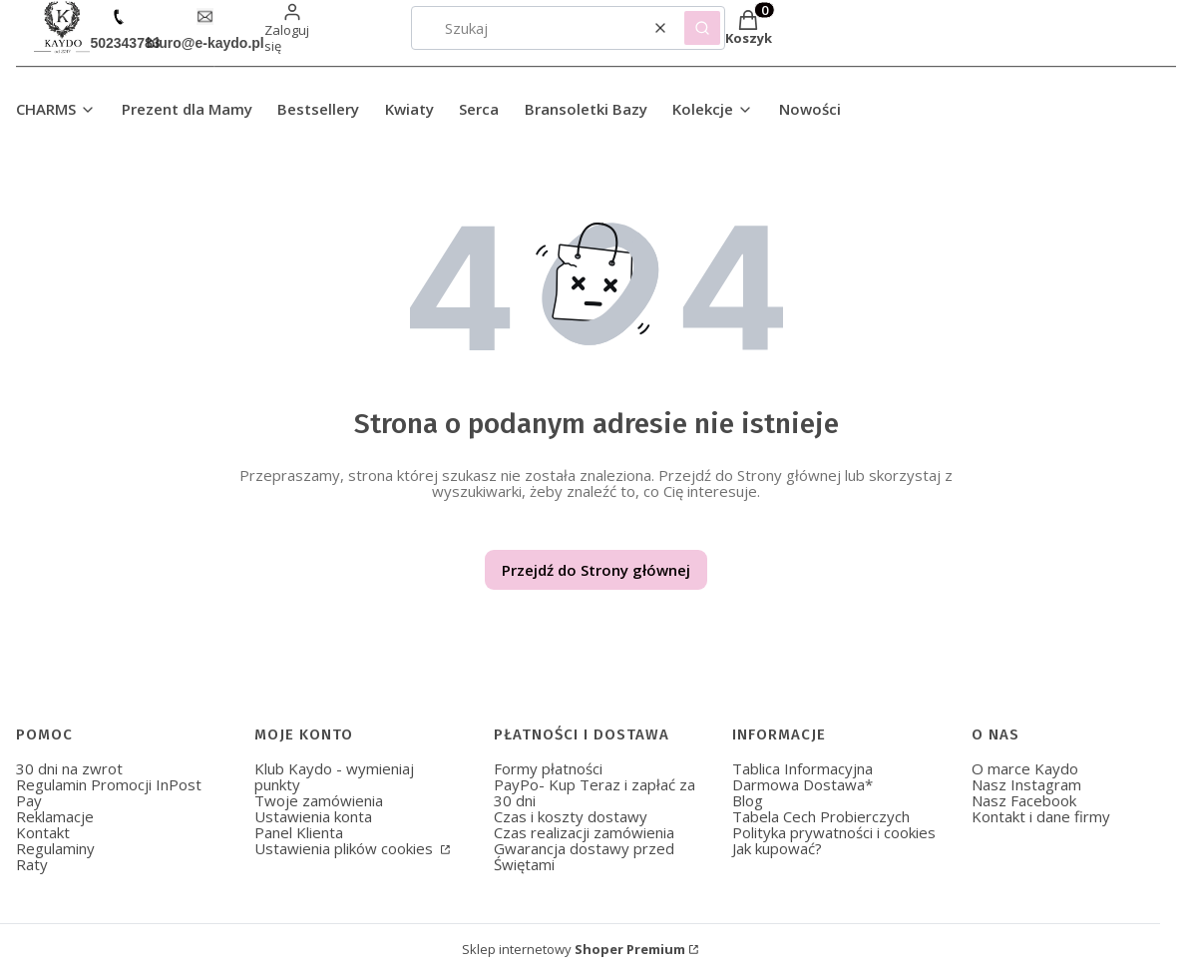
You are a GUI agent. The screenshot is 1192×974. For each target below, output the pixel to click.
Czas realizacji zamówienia (584, 832)
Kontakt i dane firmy (1041, 816)
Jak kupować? (777, 848)
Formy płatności (548, 768)
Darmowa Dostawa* (802, 784)
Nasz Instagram (1026, 784)
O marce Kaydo (1025, 768)
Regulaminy (55, 848)
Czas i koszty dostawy (570, 816)
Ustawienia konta (313, 816)
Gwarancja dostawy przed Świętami (584, 856)
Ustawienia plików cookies (345, 848)
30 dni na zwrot (69, 768)
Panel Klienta (298, 832)
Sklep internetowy (573, 949)
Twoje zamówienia (318, 800)
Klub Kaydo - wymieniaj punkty (334, 776)
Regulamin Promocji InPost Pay (108, 792)
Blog (747, 800)
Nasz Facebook (1024, 800)
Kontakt (43, 832)
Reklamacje (55, 816)
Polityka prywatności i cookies (834, 832)
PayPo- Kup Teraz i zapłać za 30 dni (594, 792)
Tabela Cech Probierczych (821, 816)
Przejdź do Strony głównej (596, 570)
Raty (32, 864)
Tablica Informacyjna (802, 768)
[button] (702, 28)
